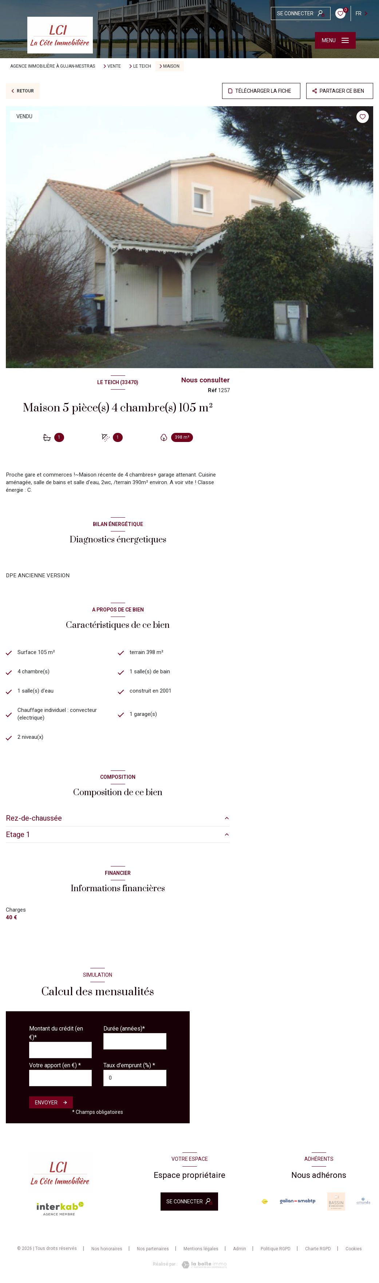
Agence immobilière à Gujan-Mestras (52, 66)
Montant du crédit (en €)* (56, 1033)
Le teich (142, 66)
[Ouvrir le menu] (335, 40)
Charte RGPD (318, 1248)
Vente (114, 66)
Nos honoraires (106, 1248)
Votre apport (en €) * (55, 1065)
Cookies (354, 1249)
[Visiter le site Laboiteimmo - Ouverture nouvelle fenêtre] (202, 1264)
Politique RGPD (276, 1248)
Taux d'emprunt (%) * (129, 1065)
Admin (239, 1248)
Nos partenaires (153, 1248)
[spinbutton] (134, 1078)
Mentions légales (200, 1248)
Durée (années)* (124, 1028)
